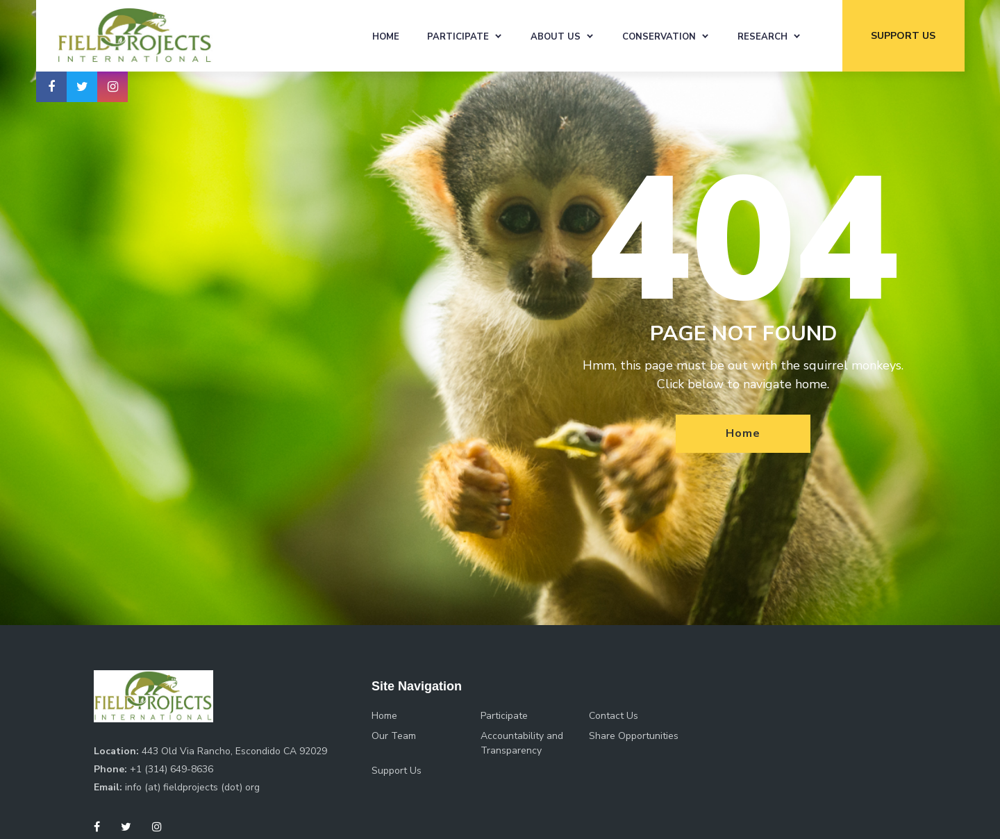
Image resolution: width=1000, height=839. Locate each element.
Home (385, 37)
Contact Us (613, 715)
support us (903, 35)
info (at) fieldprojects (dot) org (192, 787)
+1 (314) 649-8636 (171, 769)
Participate (458, 37)
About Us (556, 37)
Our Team (394, 735)
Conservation (659, 37)
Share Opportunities (633, 735)
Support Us (397, 770)
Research (763, 37)
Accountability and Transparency (522, 743)
